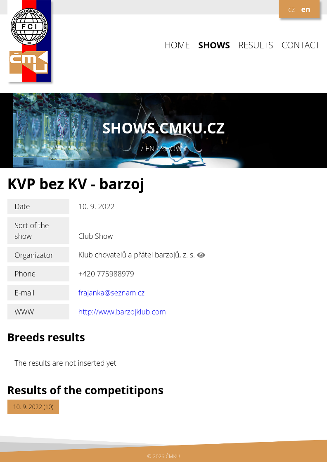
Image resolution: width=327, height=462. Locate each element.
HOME (177, 45)
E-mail (24, 293)
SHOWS (214, 45)
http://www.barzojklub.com (122, 312)
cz (291, 9)
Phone (25, 274)
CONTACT (301, 45)
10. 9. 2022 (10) (33, 407)
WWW (24, 312)
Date (22, 206)
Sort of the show (31, 230)
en (305, 9)
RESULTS (255, 45)
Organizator (33, 255)
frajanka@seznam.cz (111, 293)
